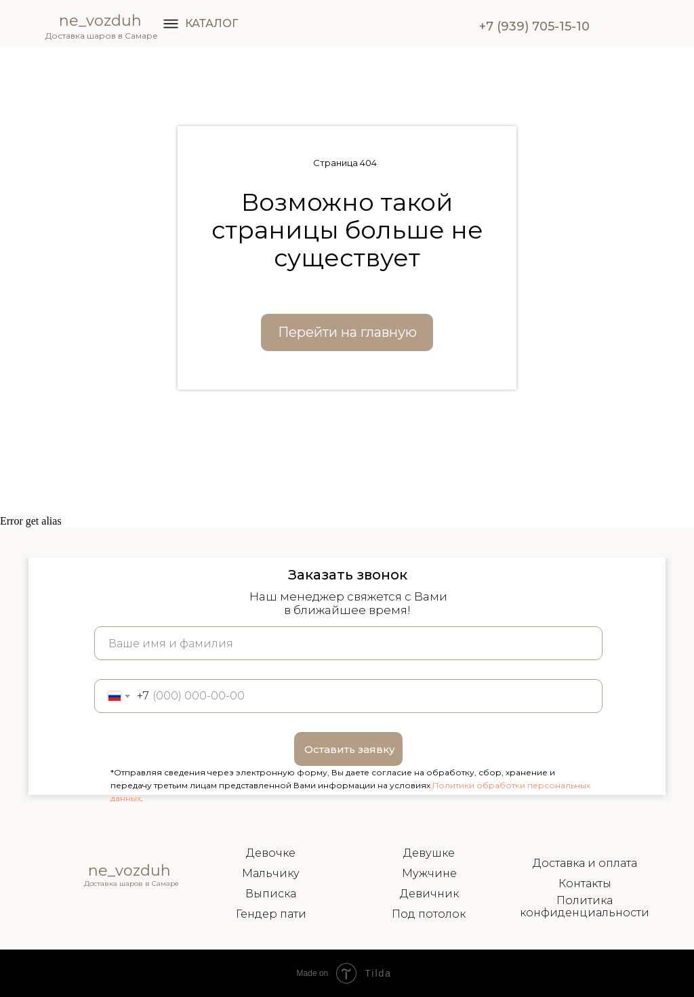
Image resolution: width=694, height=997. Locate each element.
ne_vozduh (100, 21)
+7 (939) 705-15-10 (534, 26)
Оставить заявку (349, 749)
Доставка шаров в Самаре (101, 35)
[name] (348, 643)
